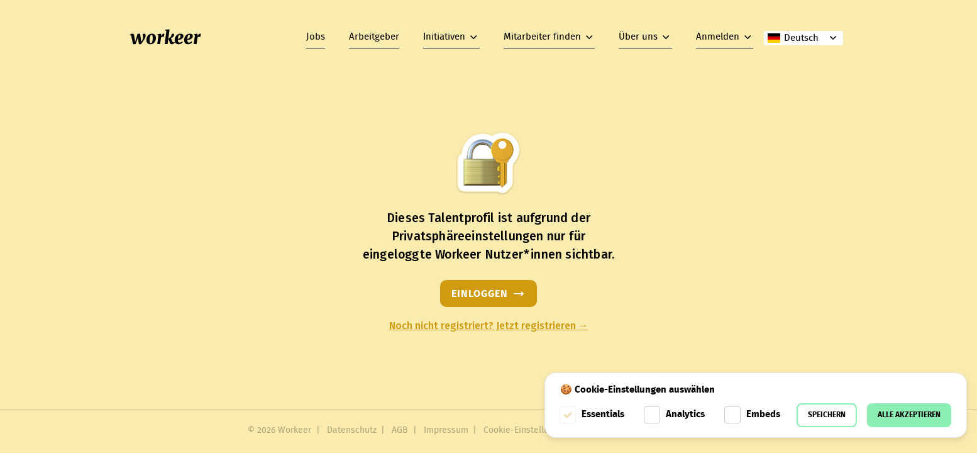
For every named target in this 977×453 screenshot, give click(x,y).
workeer (165, 37)
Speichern (827, 415)
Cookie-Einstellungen (525, 430)
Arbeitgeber (374, 37)
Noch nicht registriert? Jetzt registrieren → (488, 326)
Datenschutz (352, 430)
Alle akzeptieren (909, 415)
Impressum (446, 430)
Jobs (315, 37)
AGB (400, 430)
